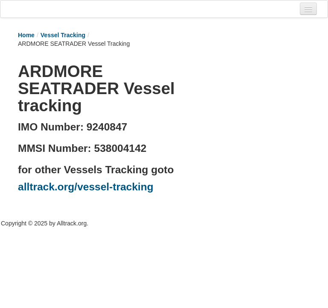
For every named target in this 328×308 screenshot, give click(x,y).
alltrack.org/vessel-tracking (85, 186)
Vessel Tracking (63, 35)
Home (26, 35)
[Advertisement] (252, 101)
